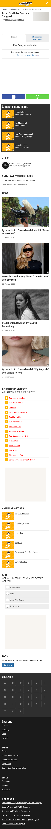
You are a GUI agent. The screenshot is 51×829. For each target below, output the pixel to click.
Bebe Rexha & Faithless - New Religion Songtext (20, 820)
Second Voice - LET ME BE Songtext (16, 807)
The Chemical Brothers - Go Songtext (16, 811)
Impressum (6, 764)
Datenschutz (7, 760)
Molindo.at (6, 785)
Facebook (6, 781)
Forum (4, 751)
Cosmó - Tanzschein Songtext (13, 824)
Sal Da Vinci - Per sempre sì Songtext (16, 815)
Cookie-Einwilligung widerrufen (14, 768)
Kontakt (5, 738)
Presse (4, 725)
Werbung (5, 729)
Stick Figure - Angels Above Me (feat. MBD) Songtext (22, 803)
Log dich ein (6, 180)
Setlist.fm (6, 790)
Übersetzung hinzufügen (37, 38)
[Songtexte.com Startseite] (25, 3)
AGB (15, 760)
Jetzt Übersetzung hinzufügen (23, 55)
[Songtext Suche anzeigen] (47, 3)
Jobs (4, 734)
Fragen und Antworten (10, 755)
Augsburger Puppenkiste (14, 20)
